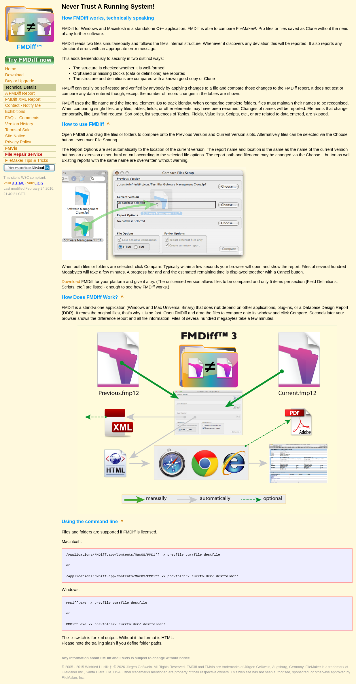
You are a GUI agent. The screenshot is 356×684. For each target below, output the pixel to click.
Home (10, 68)
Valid (14, 183)
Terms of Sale (18, 130)
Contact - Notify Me (23, 105)
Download (14, 75)
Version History (19, 123)
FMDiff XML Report (23, 99)
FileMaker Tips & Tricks (26, 160)
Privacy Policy (18, 142)
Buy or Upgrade (19, 81)
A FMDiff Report (20, 93)
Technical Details (20, 87)
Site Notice (15, 136)
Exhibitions (15, 111)
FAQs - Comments (22, 117)
